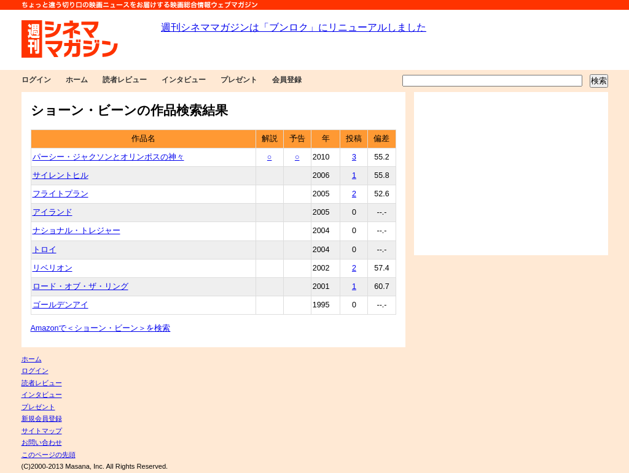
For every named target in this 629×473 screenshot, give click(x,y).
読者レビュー (125, 79)
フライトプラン (60, 194)
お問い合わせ (41, 442)
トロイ (45, 249)
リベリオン (52, 268)
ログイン (36, 79)
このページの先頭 (48, 454)
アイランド (52, 212)
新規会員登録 (41, 418)
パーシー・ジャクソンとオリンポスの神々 (108, 157)
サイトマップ (41, 430)
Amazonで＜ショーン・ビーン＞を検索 (101, 328)
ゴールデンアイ (60, 305)
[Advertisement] (511, 173)
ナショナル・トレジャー (76, 230)
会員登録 (287, 79)
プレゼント (239, 79)
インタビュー (184, 79)
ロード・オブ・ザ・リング (80, 286)
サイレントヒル (60, 175)
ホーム (77, 79)
